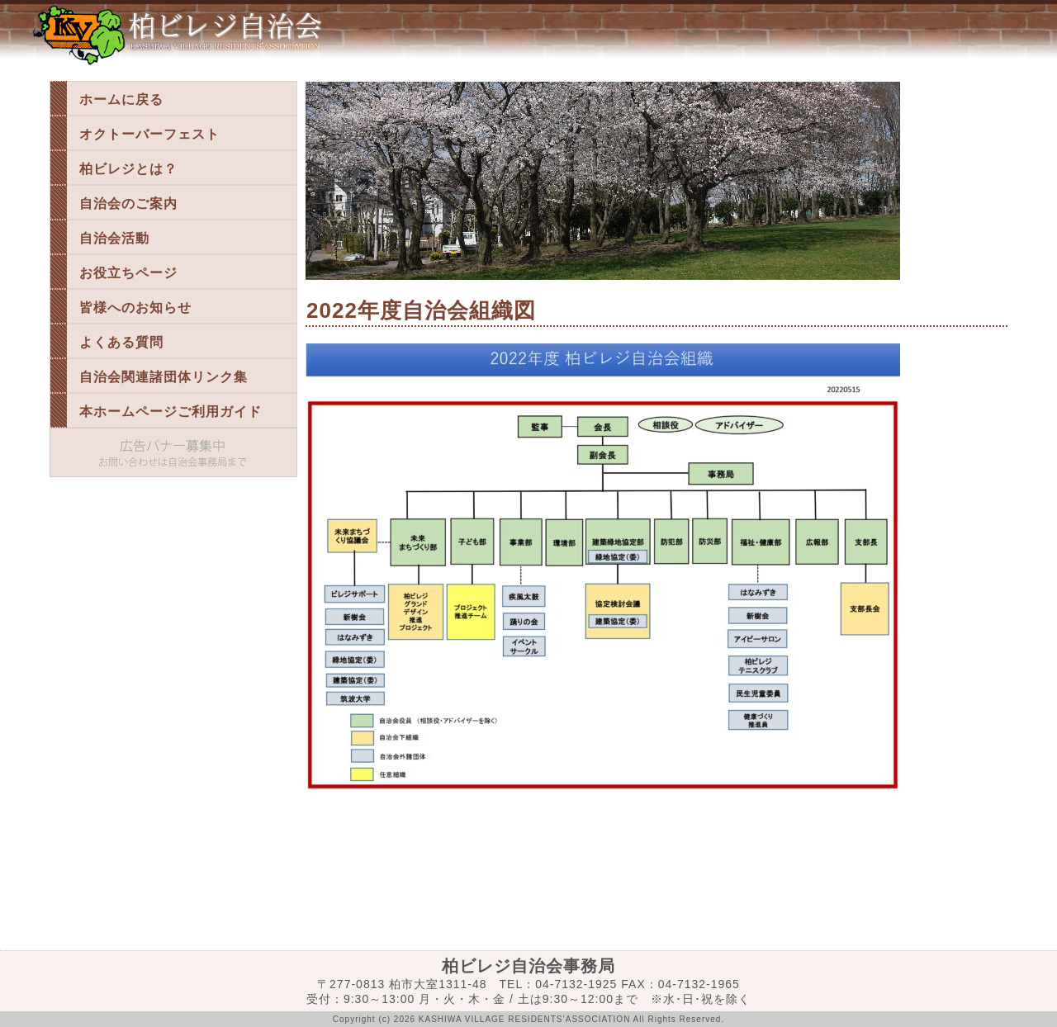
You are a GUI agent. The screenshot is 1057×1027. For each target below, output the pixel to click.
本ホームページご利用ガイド (170, 412)
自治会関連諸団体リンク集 (163, 377)
